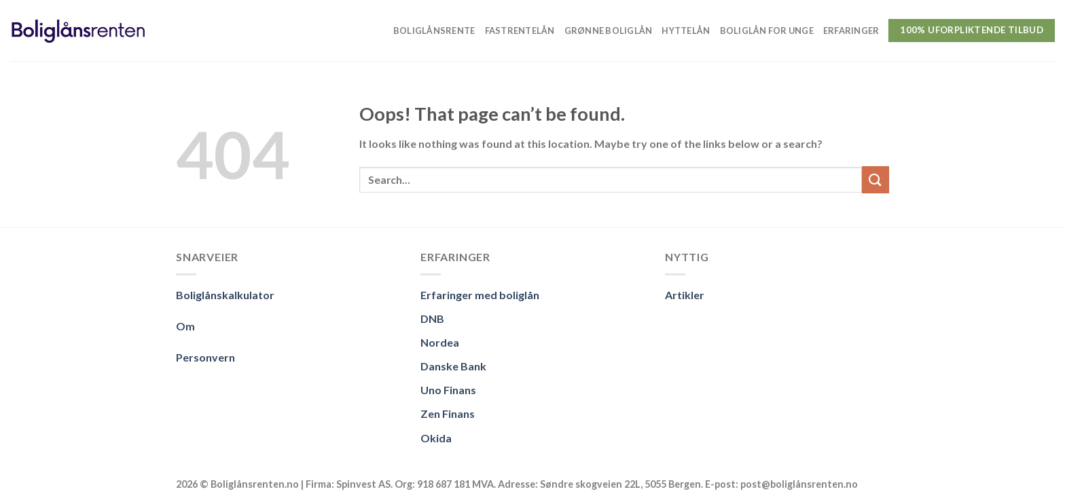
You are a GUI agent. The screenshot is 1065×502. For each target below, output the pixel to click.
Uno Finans (448, 389)
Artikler (684, 294)
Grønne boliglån (608, 30)
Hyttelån (686, 30)
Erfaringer (851, 30)
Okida (436, 437)
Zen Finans (447, 413)
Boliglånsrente (434, 30)
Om (185, 326)
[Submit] (875, 179)
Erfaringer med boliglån (479, 294)
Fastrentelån (520, 30)
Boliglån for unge (767, 30)
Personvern (205, 357)
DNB (432, 318)
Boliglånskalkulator (225, 294)
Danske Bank (453, 366)
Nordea (439, 342)
